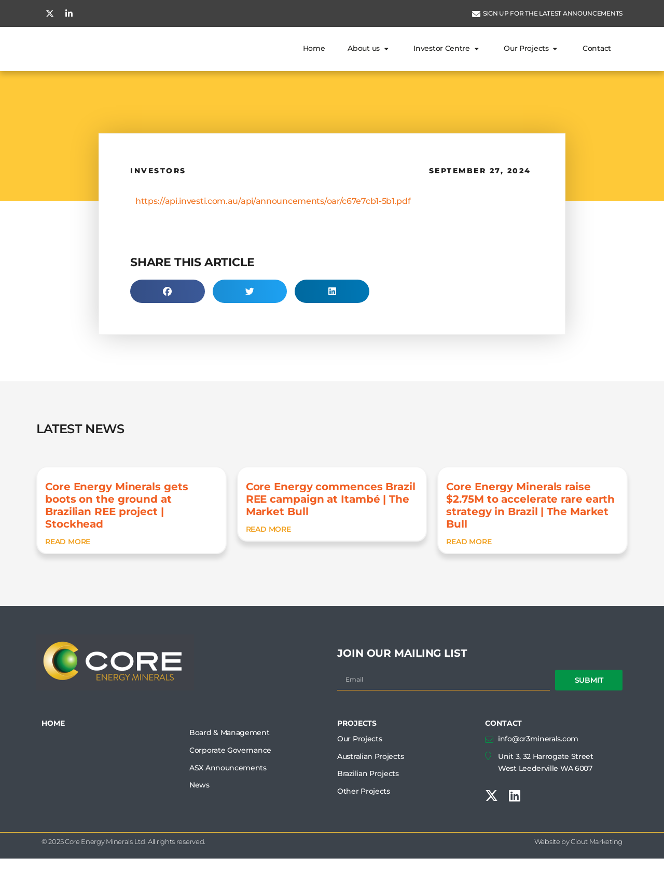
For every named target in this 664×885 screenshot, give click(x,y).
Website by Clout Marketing (578, 868)
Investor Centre (447, 61)
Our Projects (532, 61)
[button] (167, 317)
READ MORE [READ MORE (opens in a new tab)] (67, 568)
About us (369, 61)
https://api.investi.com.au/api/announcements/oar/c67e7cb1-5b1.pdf (273, 227)
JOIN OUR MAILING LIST (402, 679)
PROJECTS (357, 749)
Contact (597, 61)
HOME (53, 749)
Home (314, 61)
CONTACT (503, 749)
